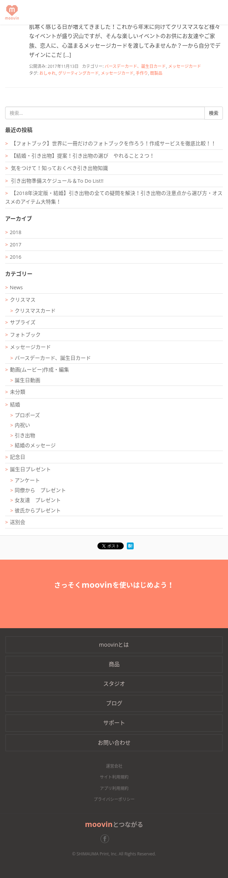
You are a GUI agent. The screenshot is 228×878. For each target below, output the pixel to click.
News (16, 287)
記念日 (17, 456)
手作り (142, 73)
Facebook (107, 839)
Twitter (121, 839)
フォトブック (25, 334)
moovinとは (114, 644)
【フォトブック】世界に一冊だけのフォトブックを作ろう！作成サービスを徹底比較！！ (113, 143)
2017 (16, 244)
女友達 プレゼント (38, 500)
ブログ (114, 703)
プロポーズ (27, 415)
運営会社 (114, 766)
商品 (114, 664)
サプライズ (23, 322)
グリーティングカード (78, 73)
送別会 (17, 522)
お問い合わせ (114, 742)
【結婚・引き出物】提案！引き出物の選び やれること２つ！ (83, 155)
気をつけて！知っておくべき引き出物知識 (59, 167)
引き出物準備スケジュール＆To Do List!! (57, 180)
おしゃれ (47, 73)
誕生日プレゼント (30, 469)
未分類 (17, 391)
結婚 (15, 404)
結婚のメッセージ (35, 445)
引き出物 (25, 435)
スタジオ (114, 683)
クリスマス (23, 299)
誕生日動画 (27, 380)
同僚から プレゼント (40, 490)
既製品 (156, 73)
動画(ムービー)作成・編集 (39, 369)
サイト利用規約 (114, 777)
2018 (16, 232)
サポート (114, 723)
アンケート (27, 480)
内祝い (22, 425)
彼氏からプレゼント (38, 510)
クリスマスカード (35, 310)
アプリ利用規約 (114, 788)
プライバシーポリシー (114, 799)
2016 (16, 256)
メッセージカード (184, 66)
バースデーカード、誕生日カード (135, 66)
